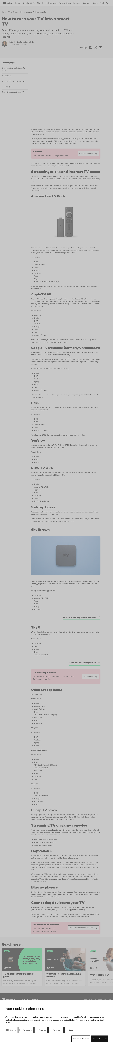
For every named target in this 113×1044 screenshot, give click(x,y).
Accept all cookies (100, 1039)
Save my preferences (81, 1039)
